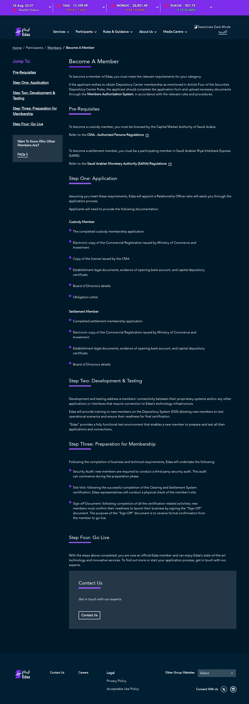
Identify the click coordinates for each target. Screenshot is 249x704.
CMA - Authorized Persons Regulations (116, 135)
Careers (83, 672)
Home (17, 47)
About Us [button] (146, 31)
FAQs (22, 154)
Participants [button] (84, 31)
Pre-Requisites (24, 72)
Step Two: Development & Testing (34, 95)
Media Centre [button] (173, 31)
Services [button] (59, 31)
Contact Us (89, 615)
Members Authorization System (110, 94)
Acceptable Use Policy (123, 689)
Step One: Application (31, 82)
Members (55, 47)
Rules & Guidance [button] (116, 31)
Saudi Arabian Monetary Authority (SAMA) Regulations (127, 163)
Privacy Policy (116, 681)
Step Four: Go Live (28, 124)
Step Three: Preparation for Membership (35, 111)
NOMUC (123, 5)
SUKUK (176, 5)
